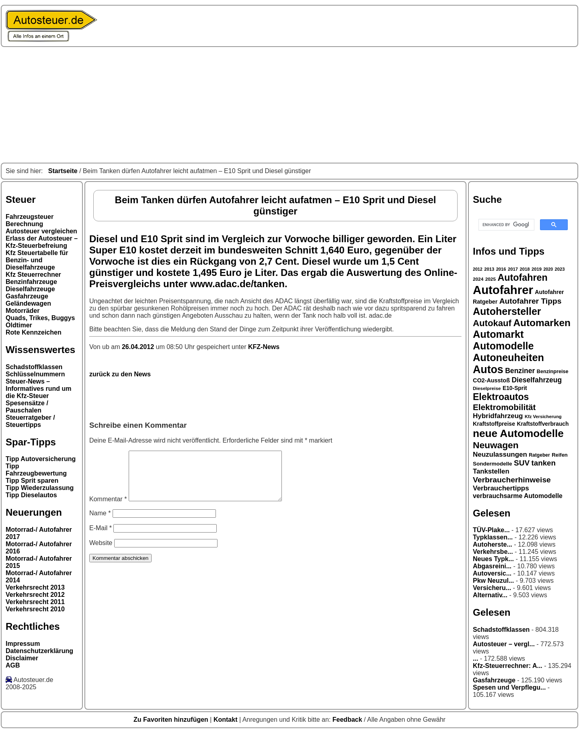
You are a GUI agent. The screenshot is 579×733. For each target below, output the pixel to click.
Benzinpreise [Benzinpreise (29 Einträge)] (553, 371)
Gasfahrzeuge (27, 296)
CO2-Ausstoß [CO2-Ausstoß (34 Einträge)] (491, 380)
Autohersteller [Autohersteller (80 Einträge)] (507, 311)
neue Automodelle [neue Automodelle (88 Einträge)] (518, 433)
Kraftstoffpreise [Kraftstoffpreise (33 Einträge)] (494, 424)
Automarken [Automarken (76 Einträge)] (542, 322)
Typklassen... (493, 537)
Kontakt (226, 719)
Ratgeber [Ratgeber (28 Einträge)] (539, 455)
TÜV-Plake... (491, 530)
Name (100, 522)
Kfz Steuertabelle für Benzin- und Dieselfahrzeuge (37, 260)
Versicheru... (492, 587)
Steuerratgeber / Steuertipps (30, 421)
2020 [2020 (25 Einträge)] (548, 269)
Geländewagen (28, 303)
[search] (505, 225)
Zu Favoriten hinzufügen (171, 719)
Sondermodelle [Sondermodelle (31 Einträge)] (492, 464)
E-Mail (100, 537)
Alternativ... (490, 595)
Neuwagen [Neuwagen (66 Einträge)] (496, 445)
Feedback (348, 719)
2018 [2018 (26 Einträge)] (525, 269)
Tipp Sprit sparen (32, 480)
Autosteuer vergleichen (41, 231)
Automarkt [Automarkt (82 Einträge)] (498, 334)
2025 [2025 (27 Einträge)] (490, 279)
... (475, 658)
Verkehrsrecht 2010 (35, 609)
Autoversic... (492, 573)
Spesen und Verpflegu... (509, 687)
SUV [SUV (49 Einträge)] (522, 463)
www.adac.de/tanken (237, 283)
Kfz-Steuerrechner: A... (507, 665)
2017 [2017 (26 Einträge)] (513, 269)
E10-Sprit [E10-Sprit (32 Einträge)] (515, 388)
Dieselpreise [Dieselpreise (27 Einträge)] (487, 388)
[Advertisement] (289, 105)
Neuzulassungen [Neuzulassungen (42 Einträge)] (500, 454)
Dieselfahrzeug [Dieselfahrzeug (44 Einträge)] (536, 380)
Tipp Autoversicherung (41, 458)
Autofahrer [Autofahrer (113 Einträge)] (503, 289)
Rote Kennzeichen (34, 332)
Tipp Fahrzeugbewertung (36, 470)
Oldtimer (19, 325)
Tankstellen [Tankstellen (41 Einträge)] (491, 471)
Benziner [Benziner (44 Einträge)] (520, 371)
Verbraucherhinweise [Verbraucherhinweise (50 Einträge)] (512, 480)
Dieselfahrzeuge (30, 289)
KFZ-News (263, 346)
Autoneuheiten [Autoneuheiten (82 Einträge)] (508, 357)
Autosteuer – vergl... (504, 644)
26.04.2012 (139, 346)
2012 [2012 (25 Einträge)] (477, 269)
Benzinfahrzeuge (31, 281)
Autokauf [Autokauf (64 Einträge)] (492, 323)
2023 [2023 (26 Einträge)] (560, 269)
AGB (13, 665)
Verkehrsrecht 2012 (35, 594)
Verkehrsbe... (493, 551)
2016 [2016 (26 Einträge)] (501, 269)
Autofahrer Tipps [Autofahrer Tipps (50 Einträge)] (530, 301)
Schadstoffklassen (34, 366)
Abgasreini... (492, 566)
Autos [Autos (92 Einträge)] (488, 369)
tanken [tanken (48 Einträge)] (544, 463)
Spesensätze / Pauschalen (27, 407)
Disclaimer (22, 658)
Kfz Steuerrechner (33, 274)
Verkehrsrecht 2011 (35, 601)
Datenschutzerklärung (39, 650)
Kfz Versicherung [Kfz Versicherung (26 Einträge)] (543, 416)
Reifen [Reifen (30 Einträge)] (560, 455)
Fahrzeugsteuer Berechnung (29, 220)
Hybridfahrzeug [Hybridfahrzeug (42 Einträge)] (498, 416)
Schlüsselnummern (35, 374)
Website (101, 552)
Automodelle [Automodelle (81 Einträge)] (503, 345)
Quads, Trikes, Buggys (40, 317)
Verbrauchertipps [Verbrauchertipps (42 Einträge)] (501, 488)
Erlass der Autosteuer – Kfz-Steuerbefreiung (42, 242)
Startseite (63, 170)
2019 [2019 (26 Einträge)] (537, 269)
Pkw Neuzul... (493, 580)
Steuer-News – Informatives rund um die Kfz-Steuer (39, 388)
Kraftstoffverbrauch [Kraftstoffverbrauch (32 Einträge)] (543, 424)
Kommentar (108, 508)
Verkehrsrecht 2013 (35, 587)
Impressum (23, 643)
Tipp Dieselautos (31, 495)
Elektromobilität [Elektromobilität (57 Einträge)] (504, 407)
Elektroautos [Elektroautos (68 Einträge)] (501, 397)
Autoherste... (492, 544)
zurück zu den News (120, 374)
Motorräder (22, 310)
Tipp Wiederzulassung (40, 487)
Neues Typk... (493, 558)
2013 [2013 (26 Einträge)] (489, 269)
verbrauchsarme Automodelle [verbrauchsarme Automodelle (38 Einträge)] (518, 495)
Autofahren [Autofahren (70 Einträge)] (522, 277)
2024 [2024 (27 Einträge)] (478, 279)
